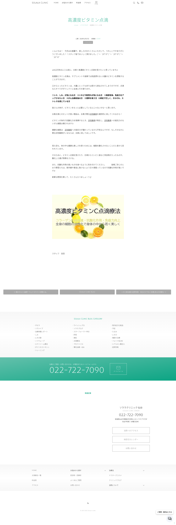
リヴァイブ (39, 328)
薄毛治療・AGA (79, 347)
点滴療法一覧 (36, 475)
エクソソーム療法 (41, 344)
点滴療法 (77, 341)
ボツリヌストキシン (42, 347)
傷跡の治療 (116, 338)
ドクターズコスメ (115, 475)
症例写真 (115, 347)
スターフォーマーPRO (81, 331)
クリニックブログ (115, 480)
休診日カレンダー (131, 439)
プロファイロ (78, 344)
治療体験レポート (41, 331)
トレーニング (40, 350)
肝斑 (75, 335)
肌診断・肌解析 (75, 475)
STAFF (98, 39)
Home (56, 3)
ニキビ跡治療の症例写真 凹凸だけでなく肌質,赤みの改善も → (143, 292)
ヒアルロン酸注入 (118, 344)
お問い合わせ (131, 448)
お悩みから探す (67, 3)
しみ (36, 335)
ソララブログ (84, 25)
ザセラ (37, 325)
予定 (113, 328)
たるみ (114, 331)
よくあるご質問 (75, 480)
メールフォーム (118, 369)
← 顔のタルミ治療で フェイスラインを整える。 (31, 292)
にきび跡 (38, 338)
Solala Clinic (40, 3)
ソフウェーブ (40, 341)
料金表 (78, 3)
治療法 (111, 470)
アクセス (87, 3)
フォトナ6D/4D (117, 341)
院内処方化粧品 (117, 325)
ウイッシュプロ (79, 325)
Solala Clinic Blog (87, 292)
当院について (113, 485)
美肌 (75, 338)
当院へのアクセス (131, 430)
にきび (114, 335)
